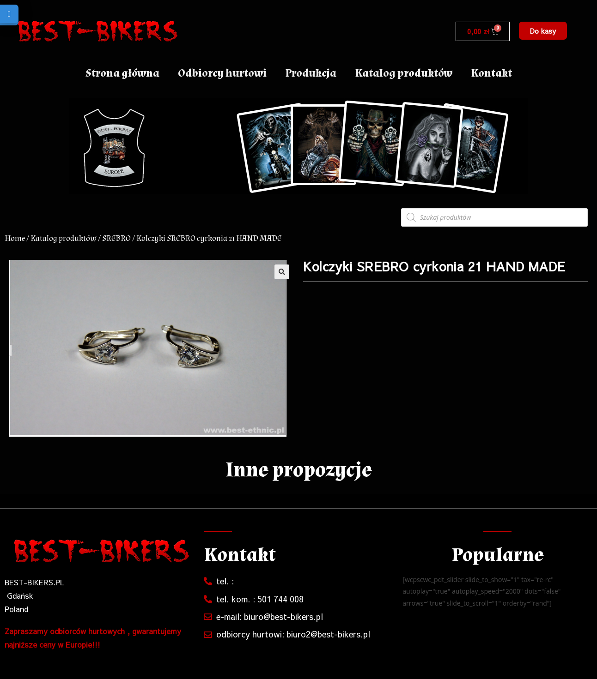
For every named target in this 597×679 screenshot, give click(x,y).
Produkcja (310, 73)
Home (15, 238)
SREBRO (116, 238)
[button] (543, 31)
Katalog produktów (403, 73)
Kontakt (491, 73)
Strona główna (122, 73)
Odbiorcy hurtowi (222, 73)
